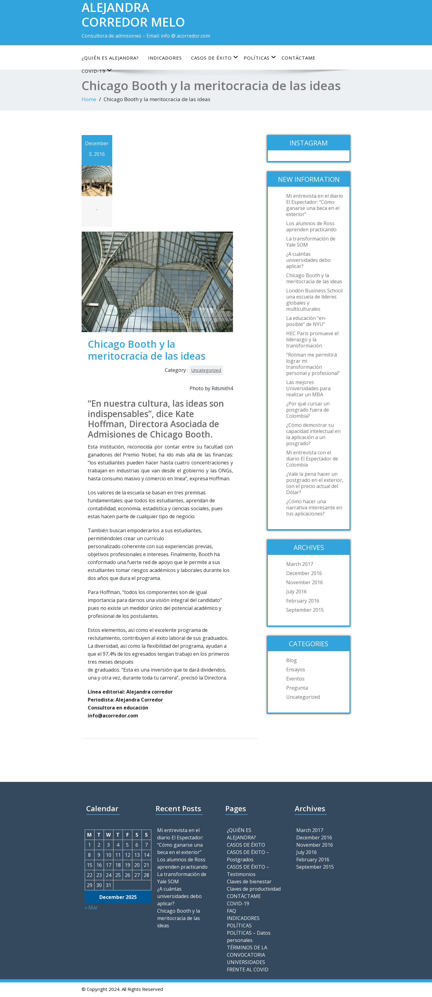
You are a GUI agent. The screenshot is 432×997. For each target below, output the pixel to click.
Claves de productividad (254, 888)
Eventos (295, 679)
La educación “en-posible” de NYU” (306, 321)
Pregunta (297, 688)
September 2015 (305, 610)
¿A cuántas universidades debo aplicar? (308, 260)
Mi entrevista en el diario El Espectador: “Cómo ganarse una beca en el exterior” (314, 205)
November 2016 (304, 582)
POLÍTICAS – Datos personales (249, 936)
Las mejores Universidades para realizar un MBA (308, 388)
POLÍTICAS (260, 57)
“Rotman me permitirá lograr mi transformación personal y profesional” (313, 364)
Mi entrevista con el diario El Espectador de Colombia (312, 458)
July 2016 (296, 591)
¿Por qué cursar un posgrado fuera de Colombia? (308, 410)
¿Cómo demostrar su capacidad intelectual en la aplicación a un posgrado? (313, 434)
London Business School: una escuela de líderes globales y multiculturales (314, 300)
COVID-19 (238, 903)
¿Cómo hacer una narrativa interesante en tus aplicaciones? (314, 507)
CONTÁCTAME (299, 58)
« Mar (91, 907)
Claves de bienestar (249, 881)
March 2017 (299, 564)
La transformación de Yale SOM (310, 242)
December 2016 (304, 573)
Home (89, 99)
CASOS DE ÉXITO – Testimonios (248, 870)
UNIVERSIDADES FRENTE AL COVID (247, 966)
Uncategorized (206, 370)
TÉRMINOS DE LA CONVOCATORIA (247, 951)
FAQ (231, 910)
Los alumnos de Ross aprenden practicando (311, 226)
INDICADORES (165, 58)
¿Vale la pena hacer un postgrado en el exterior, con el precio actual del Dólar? (314, 483)
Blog (291, 660)
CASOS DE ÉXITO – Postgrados (248, 856)
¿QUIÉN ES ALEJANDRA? (110, 58)
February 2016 (302, 601)
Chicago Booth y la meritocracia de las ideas (314, 278)
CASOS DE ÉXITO (214, 57)
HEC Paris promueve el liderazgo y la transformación (312, 339)
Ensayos (295, 669)
